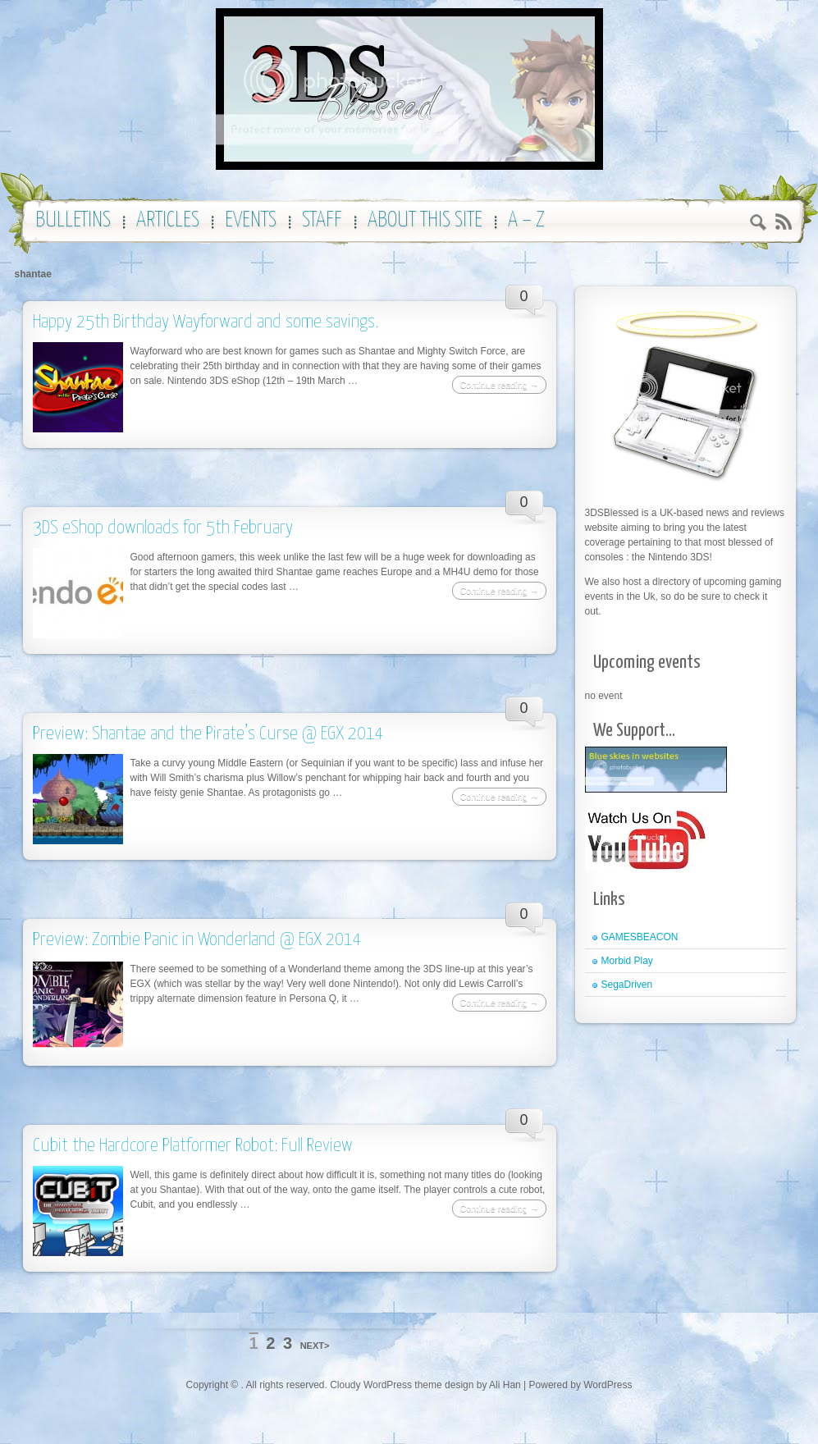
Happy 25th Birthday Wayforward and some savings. (205, 322)
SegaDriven (627, 984)
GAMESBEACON (640, 937)
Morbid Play (627, 960)
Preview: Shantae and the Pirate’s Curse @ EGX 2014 (208, 733)
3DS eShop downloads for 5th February (163, 528)
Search (758, 224)
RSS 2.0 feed (783, 222)
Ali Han (505, 1385)
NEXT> (315, 1345)
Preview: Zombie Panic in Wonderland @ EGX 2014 (197, 939)
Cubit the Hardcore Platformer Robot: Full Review (193, 1145)
